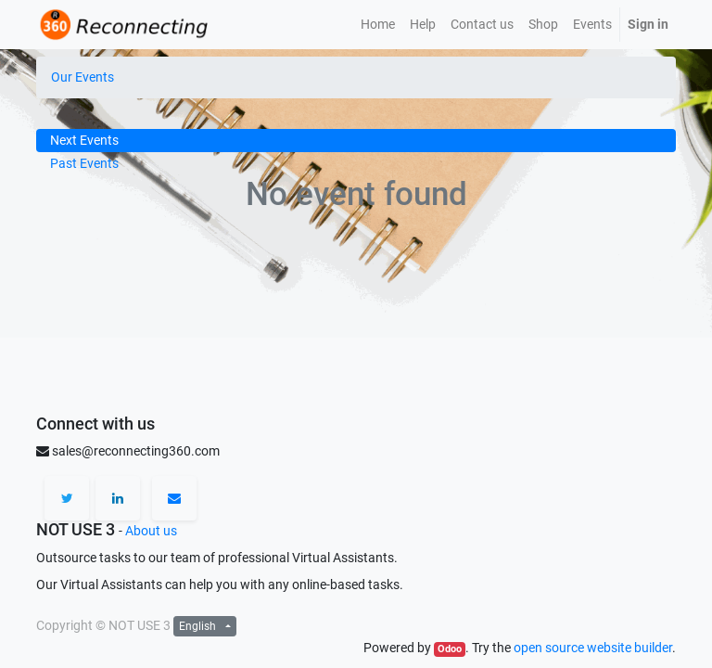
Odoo (450, 649)
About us (151, 530)
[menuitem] (377, 24)
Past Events (84, 163)
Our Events (82, 77)
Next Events (84, 140)
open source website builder (593, 647)
